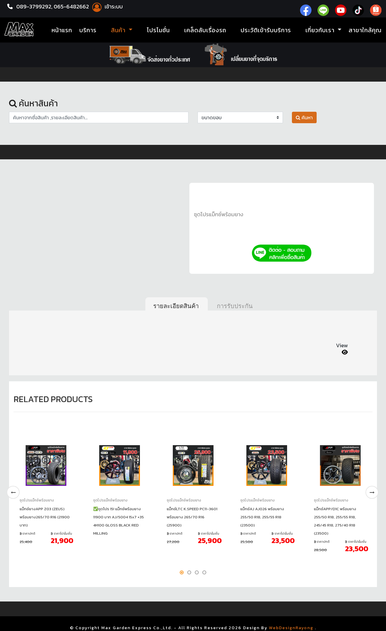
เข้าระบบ (106, 6)
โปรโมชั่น (158, 30)
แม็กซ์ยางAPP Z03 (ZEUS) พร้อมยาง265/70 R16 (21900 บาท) (45, 517)
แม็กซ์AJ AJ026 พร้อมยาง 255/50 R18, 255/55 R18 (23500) (262, 517)
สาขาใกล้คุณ (365, 30)
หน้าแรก (62, 30)
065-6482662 (72, 6)
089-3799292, (34, 6)
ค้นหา (304, 117)
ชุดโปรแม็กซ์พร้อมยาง (218, 214)
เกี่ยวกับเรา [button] (320, 30)
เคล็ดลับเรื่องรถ (205, 30)
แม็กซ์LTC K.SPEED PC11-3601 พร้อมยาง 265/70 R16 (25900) (192, 517)
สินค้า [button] (119, 30)
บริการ (87, 30)
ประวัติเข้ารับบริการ (266, 30)
